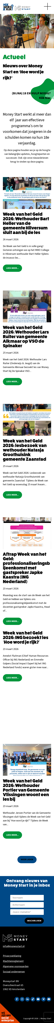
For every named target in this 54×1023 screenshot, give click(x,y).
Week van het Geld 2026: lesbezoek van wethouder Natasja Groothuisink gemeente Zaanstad (25, 450)
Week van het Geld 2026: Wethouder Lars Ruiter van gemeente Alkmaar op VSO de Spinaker (26, 336)
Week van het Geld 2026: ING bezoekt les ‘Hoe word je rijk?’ (25, 637)
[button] (27, 859)
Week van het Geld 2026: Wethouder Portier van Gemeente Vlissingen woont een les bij (26, 790)
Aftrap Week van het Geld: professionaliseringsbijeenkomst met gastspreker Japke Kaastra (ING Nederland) (26, 568)
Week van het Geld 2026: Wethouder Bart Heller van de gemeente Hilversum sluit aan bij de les (26, 223)
